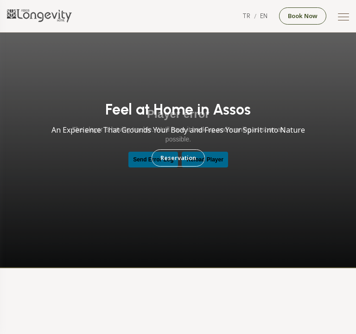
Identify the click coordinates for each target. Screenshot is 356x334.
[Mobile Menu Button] (343, 17)
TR (246, 16)
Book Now (303, 16)
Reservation (178, 158)
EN (263, 16)
